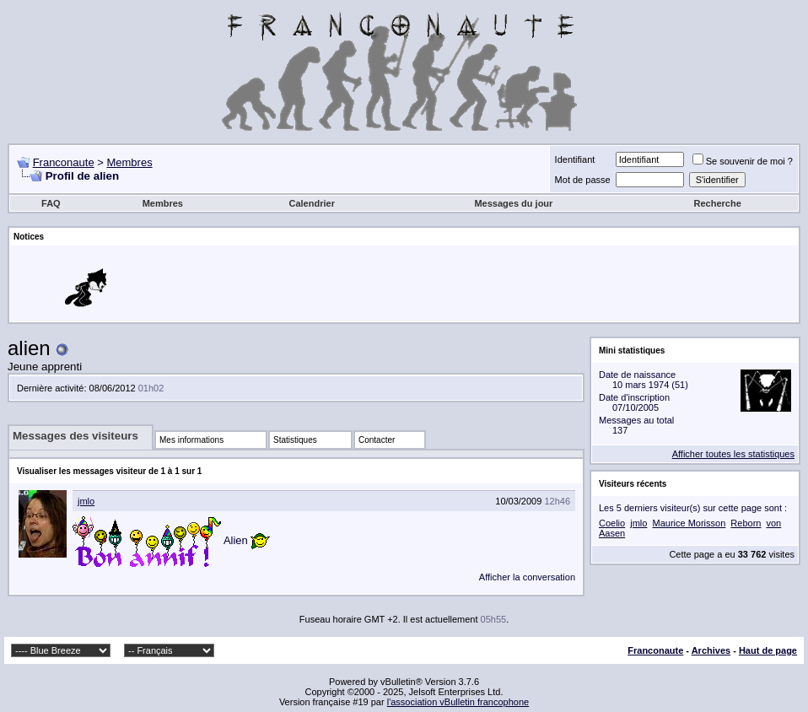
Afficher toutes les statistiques (733, 454)
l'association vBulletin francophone (458, 702)
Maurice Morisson (688, 523)
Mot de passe (583, 180)
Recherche (717, 203)
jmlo (86, 501)
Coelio (612, 523)
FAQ (51, 203)
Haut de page (768, 650)
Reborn (745, 523)
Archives (711, 650)
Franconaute (63, 162)
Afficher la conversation (527, 577)
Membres (129, 162)
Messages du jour (513, 203)
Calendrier (312, 203)
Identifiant (575, 159)
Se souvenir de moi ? (742, 161)
